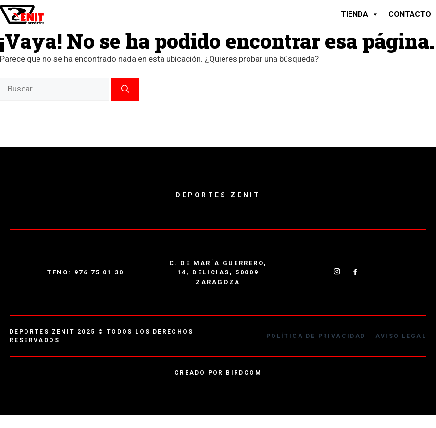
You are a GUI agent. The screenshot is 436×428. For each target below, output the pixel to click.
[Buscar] (125, 89)
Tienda (360, 14)
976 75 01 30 (99, 272)
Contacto (409, 14)
